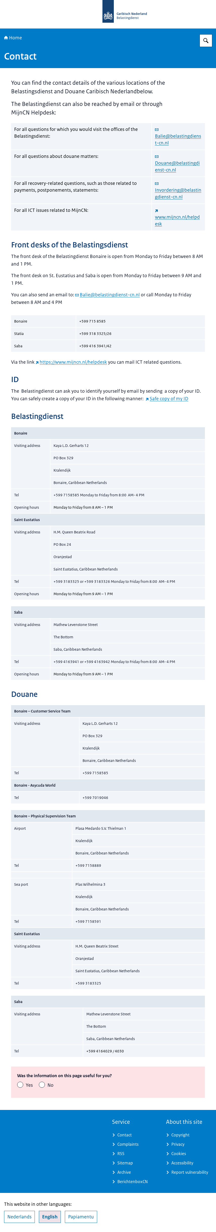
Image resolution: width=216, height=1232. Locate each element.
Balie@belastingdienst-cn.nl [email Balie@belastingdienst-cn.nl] (178, 136)
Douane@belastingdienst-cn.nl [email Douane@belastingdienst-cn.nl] (177, 163)
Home (13, 38)
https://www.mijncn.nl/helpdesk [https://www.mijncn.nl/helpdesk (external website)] (71, 362)
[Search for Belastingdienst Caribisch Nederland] (206, 41)
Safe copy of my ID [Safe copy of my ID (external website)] (167, 399)
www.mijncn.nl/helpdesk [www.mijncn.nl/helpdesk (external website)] (177, 217)
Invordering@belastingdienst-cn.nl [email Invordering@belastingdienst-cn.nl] (178, 190)
